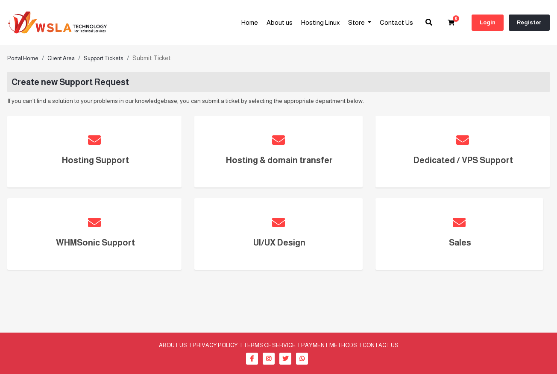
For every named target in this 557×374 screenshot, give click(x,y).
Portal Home (22, 58)
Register (529, 22)
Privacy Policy (215, 344)
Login (487, 22)
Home (249, 22)
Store (357, 22)
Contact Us (396, 22)
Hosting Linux (320, 22)
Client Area (61, 58)
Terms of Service (269, 344)
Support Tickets (103, 58)
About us (280, 22)
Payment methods (329, 344)
